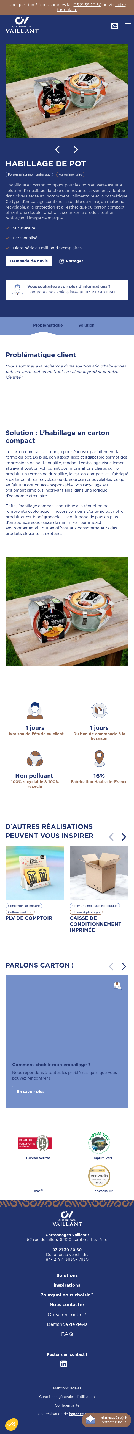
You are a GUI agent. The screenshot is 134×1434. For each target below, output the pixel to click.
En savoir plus (30, 1091)
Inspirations (67, 1285)
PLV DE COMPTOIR (29, 918)
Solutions (67, 1276)
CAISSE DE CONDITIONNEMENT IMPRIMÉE (96, 924)
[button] (128, 25)
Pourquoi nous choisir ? (67, 1295)
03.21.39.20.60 (87, 5)
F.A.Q (67, 1334)
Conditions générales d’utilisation (67, 1397)
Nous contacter (67, 1305)
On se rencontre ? (67, 1315)
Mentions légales (67, 1388)
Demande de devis (29, 261)
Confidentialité (67, 1405)
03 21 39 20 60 (100, 292)
